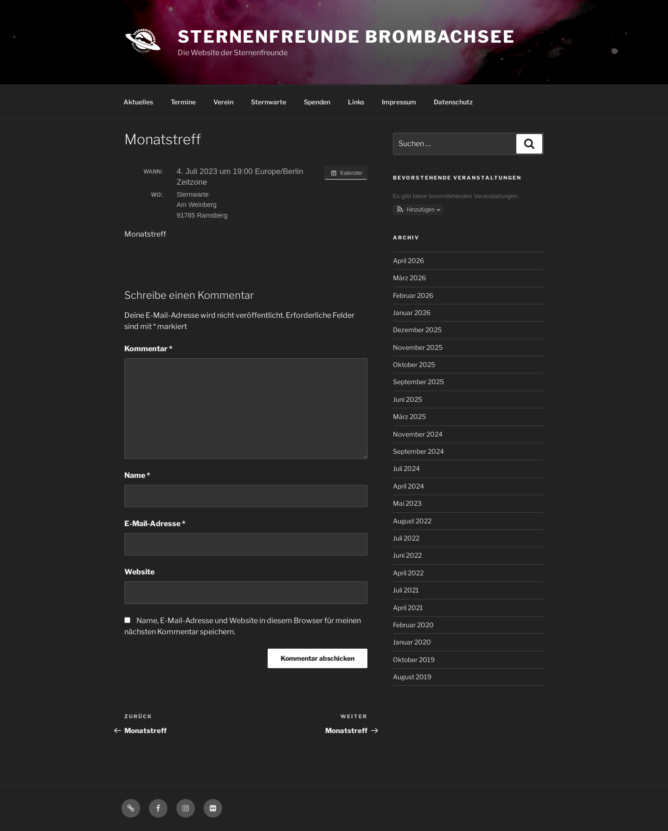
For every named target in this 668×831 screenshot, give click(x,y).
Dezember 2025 (417, 330)
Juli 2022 (406, 538)
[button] (418, 209)
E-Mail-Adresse (155, 523)
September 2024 (418, 451)
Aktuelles (138, 102)
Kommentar (148, 348)
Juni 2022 (407, 555)
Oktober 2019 (414, 660)
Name (137, 475)
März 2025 (409, 416)
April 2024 (408, 486)
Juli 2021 (406, 590)
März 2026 (409, 278)
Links (356, 102)
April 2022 (408, 573)
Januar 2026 (411, 312)
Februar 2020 (413, 625)
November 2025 (418, 347)
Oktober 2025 (414, 364)
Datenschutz (453, 102)
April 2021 (408, 608)
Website (139, 571)
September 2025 (418, 382)
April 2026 (408, 260)
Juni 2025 (407, 399)
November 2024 (418, 434)
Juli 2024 (406, 468)
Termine (183, 102)
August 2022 (412, 521)
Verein (223, 102)
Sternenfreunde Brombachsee (346, 36)
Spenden (317, 102)
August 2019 (412, 677)
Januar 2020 (412, 642)
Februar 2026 (413, 295)
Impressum (399, 102)
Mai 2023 (407, 503)
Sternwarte (268, 102)
